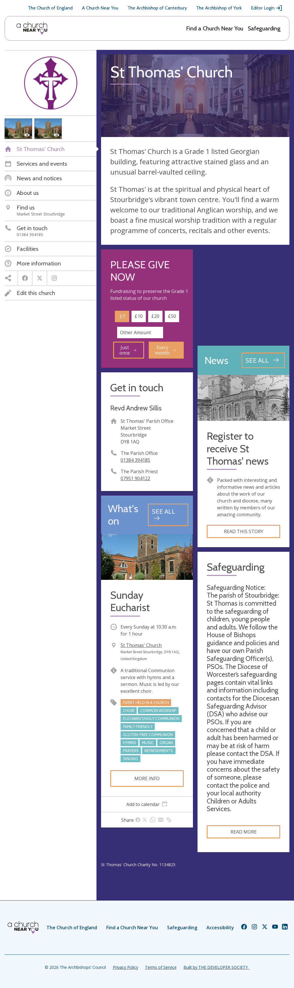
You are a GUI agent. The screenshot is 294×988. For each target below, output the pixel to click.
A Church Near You (100, 8)
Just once (127, 350)
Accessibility (220, 927)
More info (147, 778)
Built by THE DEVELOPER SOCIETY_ (216, 967)
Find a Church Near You (214, 28)
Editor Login (267, 8)
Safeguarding (264, 28)
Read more (244, 832)
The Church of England (50, 8)
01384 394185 (135, 460)
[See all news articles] (263, 360)
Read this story (243, 531)
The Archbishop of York (219, 8)
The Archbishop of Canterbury (157, 8)
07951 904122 (135, 478)
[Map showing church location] (243, 295)
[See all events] (168, 515)
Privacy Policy (125, 967)
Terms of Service (161, 967)
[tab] (147, 804)
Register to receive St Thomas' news (237, 448)
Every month (165, 350)
